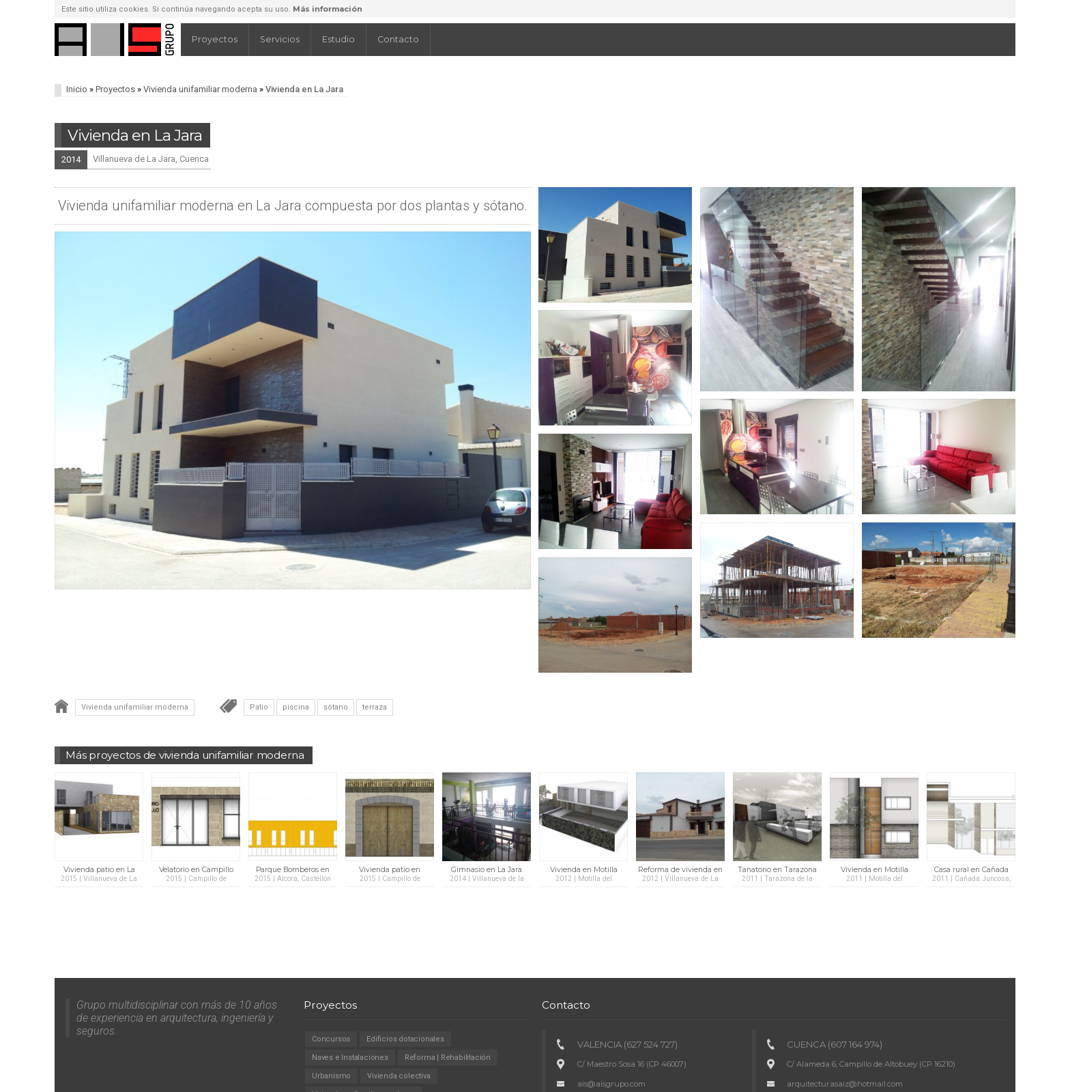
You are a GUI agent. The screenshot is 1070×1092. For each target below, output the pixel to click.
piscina (296, 707)
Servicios (280, 39)
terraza (374, 707)
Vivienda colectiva (398, 1076)
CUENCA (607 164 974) (834, 1044)
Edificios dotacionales (405, 1039)
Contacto (398, 39)
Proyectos (214, 39)
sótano (335, 707)
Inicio (76, 89)
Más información (327, 9)
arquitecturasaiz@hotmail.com (845, 1084)
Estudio (338, 39)
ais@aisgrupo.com (611, 1084)
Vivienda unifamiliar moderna (200, 89)
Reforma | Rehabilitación (448, 1057)
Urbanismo (331, 1076)
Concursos (331, 1039)
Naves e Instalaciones (350, 1057)
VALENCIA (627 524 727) (627, 1044)
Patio (259, 707)
